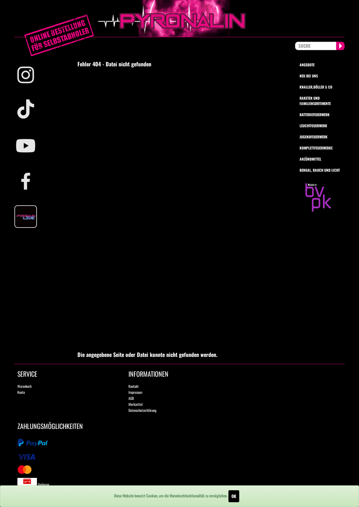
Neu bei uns (309, 75)
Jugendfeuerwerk (313, 136)
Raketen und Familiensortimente (315, 100)
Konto (21, 392)
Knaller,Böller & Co (316, 86)
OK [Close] (233, 496)
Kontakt (133, 386)
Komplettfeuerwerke (316, 147)
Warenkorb (24, 386)
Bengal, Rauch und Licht (320, 170)
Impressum (135, 392)
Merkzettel (135, 404)
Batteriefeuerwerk (315, 114)
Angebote (307, 64)
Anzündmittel (310, 158)
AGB (131, 398)
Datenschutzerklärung (142, 410)
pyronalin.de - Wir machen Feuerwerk (179, 18)
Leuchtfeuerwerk (313, 125)
